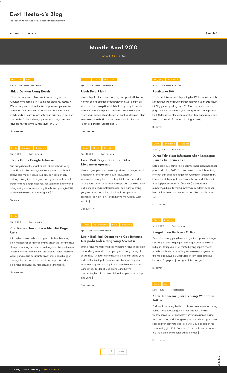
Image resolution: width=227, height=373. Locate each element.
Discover (16, 131)
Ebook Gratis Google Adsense (32, 166)
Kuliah (29, 79)
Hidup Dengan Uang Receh (30, 91)
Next (121, 351)
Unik (166, 290)
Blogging (158, 79)
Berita (157, 150)
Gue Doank (16, 79)
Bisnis (14, 154)
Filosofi (86, 79)
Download (26, 154)
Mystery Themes (52, 369)
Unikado (31, 33)
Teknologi (184, 150)
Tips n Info (41, 154)
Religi (114, 231)
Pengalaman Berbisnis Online (174, 238)
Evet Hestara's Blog (35, 15)
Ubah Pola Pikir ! (93, 91)
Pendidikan (109, 79)
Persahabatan (101, 231)
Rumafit (14, 33)
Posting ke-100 (163, 91)
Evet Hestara (36, 85)
